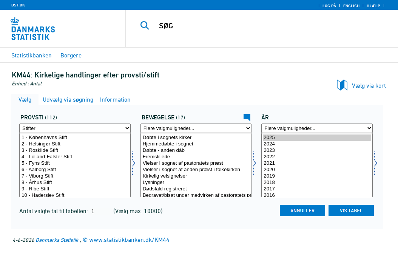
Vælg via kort (369, 85)
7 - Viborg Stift (75, 176)
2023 (317, 150)
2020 (317, 170)
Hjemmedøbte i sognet (196, 144)
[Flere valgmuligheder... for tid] (317, 128)
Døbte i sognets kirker (196, 137)
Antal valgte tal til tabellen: (54, 210)
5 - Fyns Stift (75, 163)
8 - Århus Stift (75, 182)
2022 (317, 157)
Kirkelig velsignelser (196, 176)
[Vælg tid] (317, 165)
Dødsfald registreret (196, 189)
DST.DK (18, 5)
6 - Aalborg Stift (75, 170)
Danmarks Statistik (56, 239)
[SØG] (263, 25)
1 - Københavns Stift (75, 137)
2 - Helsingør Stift (75, 144)
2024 (317, 144)
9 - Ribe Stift (75, 189)
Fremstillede (196, 157)
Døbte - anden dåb (196, 150)
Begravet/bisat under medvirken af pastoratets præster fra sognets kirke (196, 195)
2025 (317, 137)
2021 (317, 163)
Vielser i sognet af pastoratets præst (196, 163)
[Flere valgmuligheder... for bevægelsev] (196, 128)
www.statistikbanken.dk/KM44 (129, 239)
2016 (317, 195)
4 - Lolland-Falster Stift (75, 157)
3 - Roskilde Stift (75, 150)
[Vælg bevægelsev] (196, 165)
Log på (329, 5)
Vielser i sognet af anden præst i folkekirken (196, 170)
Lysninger (196, 182)
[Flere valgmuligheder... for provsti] (75, 128)
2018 (317, 182)
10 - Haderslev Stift (75, 195)
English (351, 5)
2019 (317, 176)
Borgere (71, 55)
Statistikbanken (31, 55)
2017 (317, 189)
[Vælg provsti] (75, 165)
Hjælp (373, 5)
